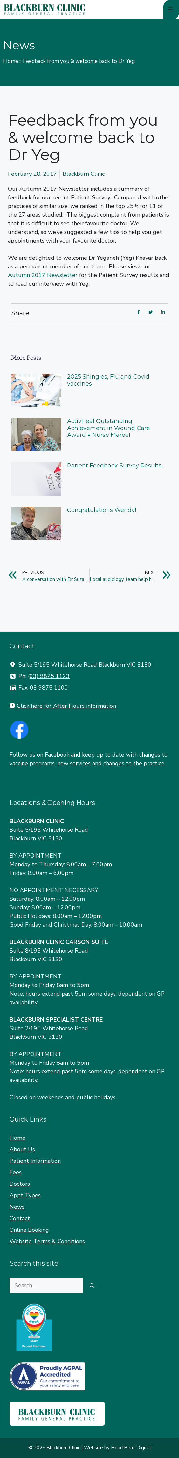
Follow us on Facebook (39, 755)
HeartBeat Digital (131, 1448)
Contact (20, 1218)
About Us (22, 1149)
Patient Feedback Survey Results (114, 465)
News (17, 1207)
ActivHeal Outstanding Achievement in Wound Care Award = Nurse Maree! (108, 428)
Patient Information (35, 1161)
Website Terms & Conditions (47, 1241)
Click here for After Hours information (66, 706)
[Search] (92, 1285)
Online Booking (29, 1230)
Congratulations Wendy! (101, 509)
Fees (16, 1172)
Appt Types (25, 1195)
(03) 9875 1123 (49, 676)
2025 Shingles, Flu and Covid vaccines (108, 380)
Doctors (20, 1184)
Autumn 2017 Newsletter (43, 275)
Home (10, 61)
